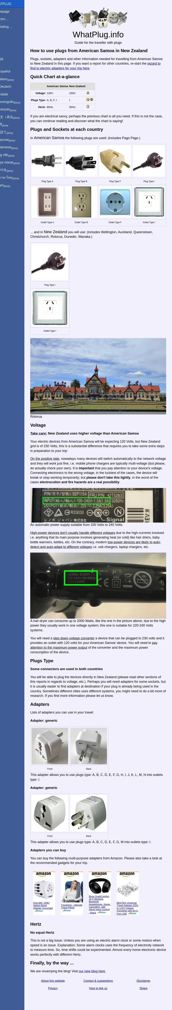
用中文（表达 (15, 117)
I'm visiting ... (11, 27)
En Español (10, 71)
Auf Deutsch (11, 86)
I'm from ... (9, 19)
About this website (60, 974)
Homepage (10, 11)
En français (13, 109)
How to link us (102, 982)
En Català (9, 94)
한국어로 (12, 170)
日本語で (12, 132)
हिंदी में (9, 125)
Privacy (60, 982)
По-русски (13, 140)
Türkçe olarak (15, 163)
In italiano (12, 79)
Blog (5, 40)
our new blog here (100, 965)
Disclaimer (145, 974)
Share (145, 982)
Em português (15, 102)
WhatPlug (11, 4)
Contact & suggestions (102, 974)
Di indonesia (14, 147)
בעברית (10, 185)
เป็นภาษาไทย (15, 178)
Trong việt (12, 155)
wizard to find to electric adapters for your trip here (81, 68)
